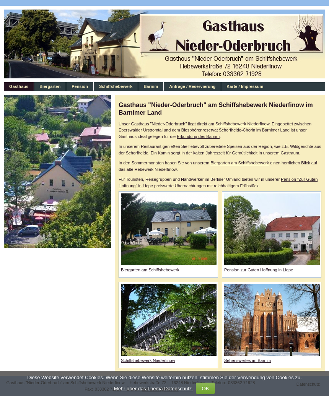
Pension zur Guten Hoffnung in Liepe (258, 270)
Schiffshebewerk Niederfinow (242, 124)
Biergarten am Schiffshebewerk (239, 163)
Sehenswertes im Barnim (247, 360)
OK (205, 388)
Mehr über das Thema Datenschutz (153, 388)
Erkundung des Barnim (198, 136)
